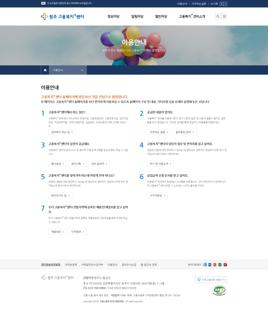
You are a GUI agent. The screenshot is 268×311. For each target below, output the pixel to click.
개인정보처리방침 (50, 264)
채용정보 (56, 231)
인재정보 (76, 231)
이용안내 (182, 3)
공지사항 (76, 163)
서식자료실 (156, 195)
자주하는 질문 (157, 132)
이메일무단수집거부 (92, 264)
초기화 (214, 2)
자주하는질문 (199, 3)
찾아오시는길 (129, 264)
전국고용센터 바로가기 (213, 279)
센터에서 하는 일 (60, 132)
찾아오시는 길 (58, 195)
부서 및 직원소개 (159, 163)
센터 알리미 (97, 163)
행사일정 (56, 163)
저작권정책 (71, 264)
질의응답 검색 (183, 132)
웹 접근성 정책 (149, 264)
